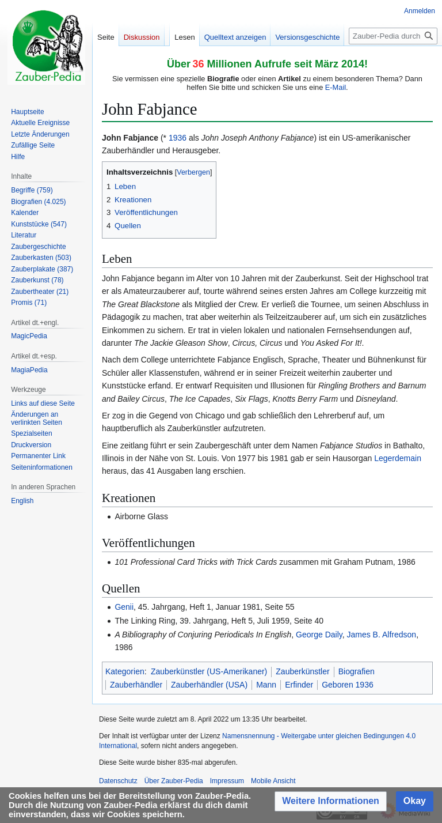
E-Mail (335, 87)
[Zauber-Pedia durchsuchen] (393, 36)
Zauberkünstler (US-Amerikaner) (209, 671)
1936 (177, 137)
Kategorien (124, 671)
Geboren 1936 (348, 684)
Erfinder (299, 684)
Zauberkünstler (302, 671)
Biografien (356, 671)
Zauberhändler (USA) (209, 684)
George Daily (319, 634)
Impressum (227, 781)
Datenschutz (118, 781)
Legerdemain (397, 458)
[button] (331, 801)
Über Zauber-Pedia (173, 781)
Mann (266, 684)
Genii (124, 606)
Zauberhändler (136, 684)
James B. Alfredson (382, 634)
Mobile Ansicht (273, 781)
